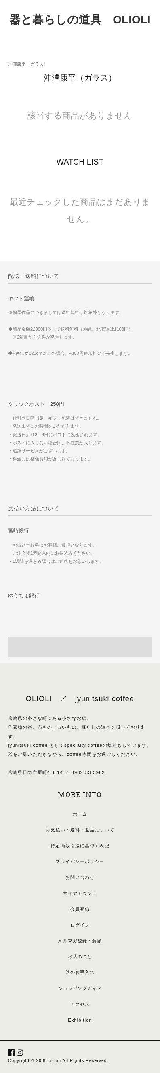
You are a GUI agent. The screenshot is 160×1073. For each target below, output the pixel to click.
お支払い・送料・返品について (80, 829)
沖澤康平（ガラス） (28, 63)
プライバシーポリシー (79, 861)
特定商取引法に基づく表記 (80, 845)
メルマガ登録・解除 (80, 940)
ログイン (80, 924)
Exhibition (80, 1020)
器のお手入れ (80, 972)
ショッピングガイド (80, 988)
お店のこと (80, 956)
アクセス (80, 1004)
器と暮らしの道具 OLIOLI (79, 19)
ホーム (80, 814)
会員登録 (80, 909)
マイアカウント (80, 893)
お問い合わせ (80, 877)
